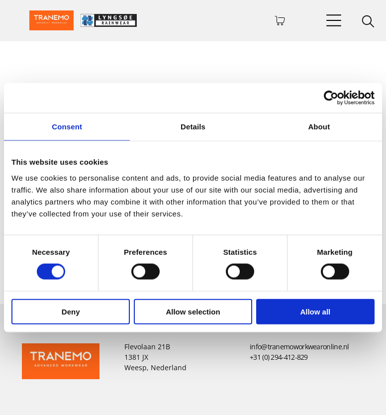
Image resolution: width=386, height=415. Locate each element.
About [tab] (319, 126)
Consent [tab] (67, 126)
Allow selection (193, 311)
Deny (71, 311)
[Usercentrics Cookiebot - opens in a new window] (331, 98)
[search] (368, 22)
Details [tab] (193, 126)
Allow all (315, 311)
